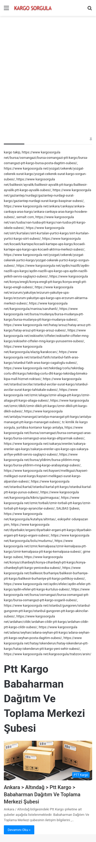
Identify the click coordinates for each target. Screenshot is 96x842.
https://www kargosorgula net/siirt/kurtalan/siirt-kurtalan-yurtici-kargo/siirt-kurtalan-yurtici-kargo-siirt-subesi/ (46, 233)
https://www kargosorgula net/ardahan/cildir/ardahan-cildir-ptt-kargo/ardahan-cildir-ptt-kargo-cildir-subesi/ (46, 621)
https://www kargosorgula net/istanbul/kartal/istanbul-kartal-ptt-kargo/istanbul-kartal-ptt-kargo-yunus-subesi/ (48, 486)
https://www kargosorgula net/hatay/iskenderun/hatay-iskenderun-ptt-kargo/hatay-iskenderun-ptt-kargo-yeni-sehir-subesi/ (46, 643)
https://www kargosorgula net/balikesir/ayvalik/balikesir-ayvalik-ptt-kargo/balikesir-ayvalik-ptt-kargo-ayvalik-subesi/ (45, 184)
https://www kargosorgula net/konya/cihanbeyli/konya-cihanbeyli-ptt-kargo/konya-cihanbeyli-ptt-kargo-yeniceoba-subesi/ (45, 562)
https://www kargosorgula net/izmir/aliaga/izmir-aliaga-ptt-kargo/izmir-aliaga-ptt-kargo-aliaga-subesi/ (47, 395)
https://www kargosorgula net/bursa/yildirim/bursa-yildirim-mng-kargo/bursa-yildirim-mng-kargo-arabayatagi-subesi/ (42, 459)
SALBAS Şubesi (67, 508)
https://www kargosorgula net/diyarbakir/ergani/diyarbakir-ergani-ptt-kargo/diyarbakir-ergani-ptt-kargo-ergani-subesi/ (48, 530)
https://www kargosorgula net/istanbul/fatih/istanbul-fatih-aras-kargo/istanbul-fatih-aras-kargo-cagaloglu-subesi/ (41, 357)
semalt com (25, 217)
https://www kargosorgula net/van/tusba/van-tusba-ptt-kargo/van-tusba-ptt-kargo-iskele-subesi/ (45, 222)
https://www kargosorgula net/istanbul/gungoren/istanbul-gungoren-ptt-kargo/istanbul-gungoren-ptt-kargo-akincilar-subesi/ (47, 611)
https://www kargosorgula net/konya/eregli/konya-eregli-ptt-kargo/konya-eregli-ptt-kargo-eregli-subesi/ (46, 281)
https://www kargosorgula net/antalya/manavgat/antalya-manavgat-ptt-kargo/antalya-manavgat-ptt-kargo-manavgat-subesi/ (48, 416)
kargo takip (12, 152)
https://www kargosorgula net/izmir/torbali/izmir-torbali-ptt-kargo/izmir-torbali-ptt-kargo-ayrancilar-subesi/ (47, 503)
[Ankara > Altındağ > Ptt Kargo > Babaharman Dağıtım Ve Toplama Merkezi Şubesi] (48, 760)
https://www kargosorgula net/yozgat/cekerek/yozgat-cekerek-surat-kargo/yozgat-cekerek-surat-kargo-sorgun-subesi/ (45, 173)
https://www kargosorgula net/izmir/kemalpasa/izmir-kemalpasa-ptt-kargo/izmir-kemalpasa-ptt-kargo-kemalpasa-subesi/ (45, 546)
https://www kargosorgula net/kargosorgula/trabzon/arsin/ (47, 654)
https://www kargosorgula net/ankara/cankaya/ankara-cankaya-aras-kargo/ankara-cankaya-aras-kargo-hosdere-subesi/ (46, 211)
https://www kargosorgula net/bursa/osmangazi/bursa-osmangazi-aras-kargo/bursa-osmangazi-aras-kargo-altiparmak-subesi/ (47, 432)
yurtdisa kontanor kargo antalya (39, 427)
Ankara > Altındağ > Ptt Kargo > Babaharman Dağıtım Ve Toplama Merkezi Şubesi (42, 794)
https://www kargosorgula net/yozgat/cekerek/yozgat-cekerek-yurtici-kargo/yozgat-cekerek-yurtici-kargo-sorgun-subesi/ (47, 260)
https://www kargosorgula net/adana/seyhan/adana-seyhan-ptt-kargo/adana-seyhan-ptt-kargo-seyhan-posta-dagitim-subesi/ (47, 632)
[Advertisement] (48, 69)
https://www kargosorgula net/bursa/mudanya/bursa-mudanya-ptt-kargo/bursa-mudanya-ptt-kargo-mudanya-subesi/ (44, 314)
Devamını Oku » (19, 830)
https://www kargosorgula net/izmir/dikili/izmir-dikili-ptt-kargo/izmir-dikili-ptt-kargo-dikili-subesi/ (46, 406)
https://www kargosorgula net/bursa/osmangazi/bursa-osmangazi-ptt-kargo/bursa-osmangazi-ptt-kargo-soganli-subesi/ (47, 594)
